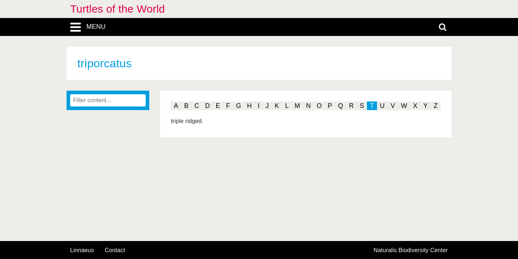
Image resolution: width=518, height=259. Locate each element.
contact (115, 250)
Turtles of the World (117, 9)
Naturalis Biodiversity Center (411, 250)
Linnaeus (82, 250)
